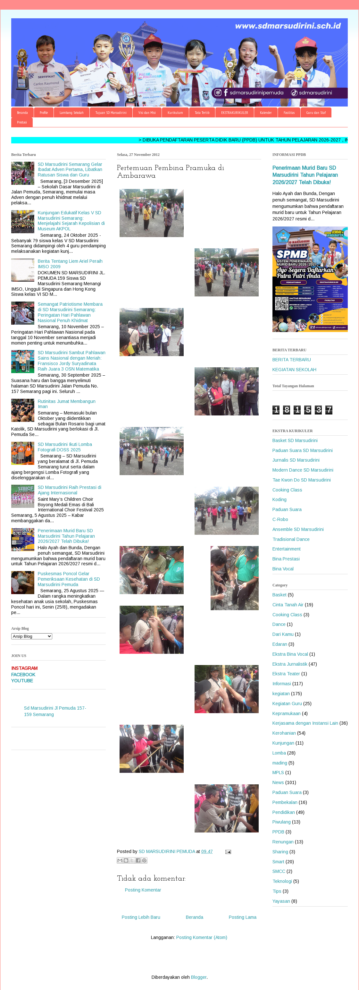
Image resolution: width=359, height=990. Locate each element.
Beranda (22, 112)
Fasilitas (289, 112)
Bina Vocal (283, 568)
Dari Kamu (283, 634)
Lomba (279, 752)
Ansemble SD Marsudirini (298, 529)
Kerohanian (284, 733)
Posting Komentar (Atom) (201, 937)
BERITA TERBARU (291, 359)
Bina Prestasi (286, 558)
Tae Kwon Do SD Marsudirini (301, 479)
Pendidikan (283, 812)
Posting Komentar (143, 889)
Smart (278, 861)
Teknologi (282, 881)
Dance (279, 624)
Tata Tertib (202, 112)
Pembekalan (284, 802)
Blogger (198, 977)
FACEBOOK (23, 674)
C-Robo (280, 519)
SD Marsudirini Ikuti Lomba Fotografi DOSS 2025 (65, 447)
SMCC (278, 871)
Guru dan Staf (316, 112)
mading (279, 762)
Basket (279, 594)
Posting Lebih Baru (141, 917)
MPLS (278, 772)
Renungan (283, 841)
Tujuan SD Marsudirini (111, 112)
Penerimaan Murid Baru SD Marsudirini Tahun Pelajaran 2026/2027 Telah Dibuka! (66, 536)
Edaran (279, 644)
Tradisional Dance (291, 539)
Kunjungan (283, 743)
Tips (276, 891)
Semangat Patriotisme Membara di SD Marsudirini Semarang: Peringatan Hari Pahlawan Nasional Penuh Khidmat (70, 312)
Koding (279, 499)
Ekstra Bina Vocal (290, 654)
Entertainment (286, 548)
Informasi (281, 683)
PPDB (278, 831)
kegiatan (281, 693)
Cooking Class (287, 489)
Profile (44, 112)
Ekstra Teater (286, 673)
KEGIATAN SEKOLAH (294, 369)
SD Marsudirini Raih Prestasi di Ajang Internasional (69, 490)
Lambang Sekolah (72, 112)
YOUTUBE (22, 680)
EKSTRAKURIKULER (234, 112)
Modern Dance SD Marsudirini (302, 470)
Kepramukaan (286, 713)
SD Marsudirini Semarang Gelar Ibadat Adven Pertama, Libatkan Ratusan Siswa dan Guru (70, 170)
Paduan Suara (287, 509)
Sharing (280, 851)
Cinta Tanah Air (288, 604)
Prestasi (22, 122)
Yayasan (281, 901)
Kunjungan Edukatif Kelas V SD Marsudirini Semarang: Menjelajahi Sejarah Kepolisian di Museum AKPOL (71, 220)
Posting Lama (242, 917)
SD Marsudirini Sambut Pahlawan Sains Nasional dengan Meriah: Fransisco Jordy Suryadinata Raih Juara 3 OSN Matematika (71, 360)
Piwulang (281, 821)
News (278, 782)
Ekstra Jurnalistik (289, 664)
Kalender (266, 112)
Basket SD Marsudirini (295, 440)
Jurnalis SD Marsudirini (296, 460)
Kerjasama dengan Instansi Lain (305, 723)
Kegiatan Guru (287, 703)
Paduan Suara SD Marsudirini (302, 450)
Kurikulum (175, 112)
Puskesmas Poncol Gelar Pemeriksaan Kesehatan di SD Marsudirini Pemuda (69, 579)
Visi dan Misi (147, 112)
